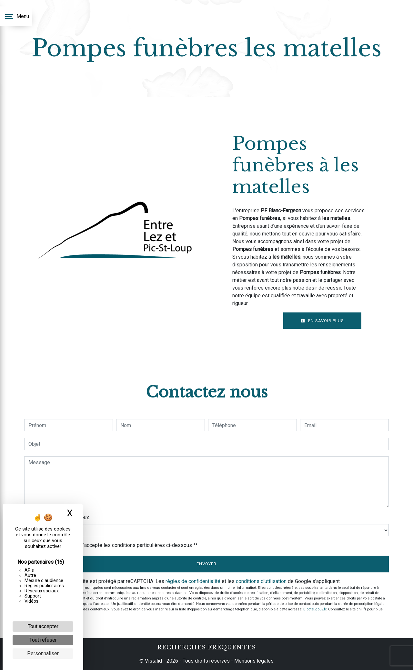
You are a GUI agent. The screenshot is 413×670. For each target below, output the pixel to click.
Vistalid (153, 661)
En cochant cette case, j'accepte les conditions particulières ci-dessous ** (114, 545)
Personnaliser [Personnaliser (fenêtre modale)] (43, 653)
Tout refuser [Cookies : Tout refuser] (43, 640)
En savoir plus (322, 320)
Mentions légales (253, 661)
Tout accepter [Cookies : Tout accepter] (43, 626)
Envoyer (206, 563)
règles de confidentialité (193, 581)
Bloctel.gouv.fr (314, 609)
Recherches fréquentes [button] (206, 647)
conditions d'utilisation (261, 581)
